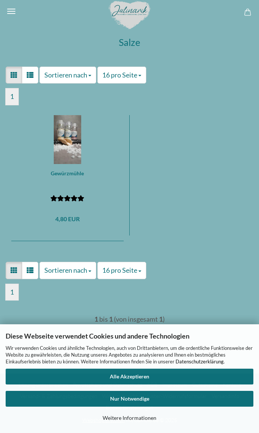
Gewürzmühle (67, 173)
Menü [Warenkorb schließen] (11, 11)
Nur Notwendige (129, 398)
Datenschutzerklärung (200, 362)
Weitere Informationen (129, 418)
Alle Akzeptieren (129, 376)
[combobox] (67, 75)
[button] (14, 75)
